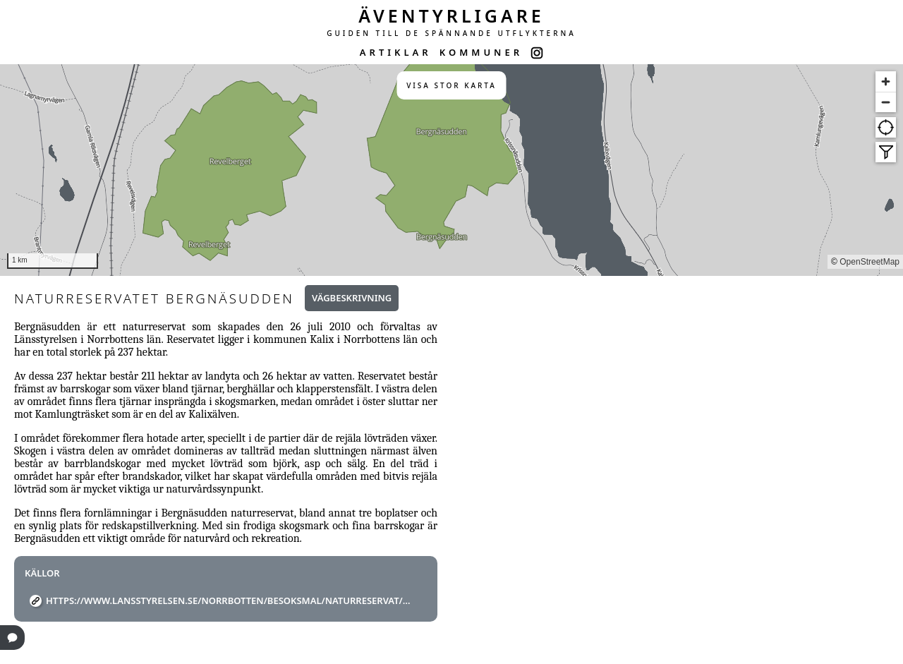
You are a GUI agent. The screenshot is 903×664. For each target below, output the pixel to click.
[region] (451, 170)
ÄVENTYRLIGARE (451, 16)
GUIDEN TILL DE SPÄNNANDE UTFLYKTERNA (451, 33)
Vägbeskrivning (352, 297)
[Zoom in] (885, 81)
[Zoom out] (885, 102)
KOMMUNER (481, 52)
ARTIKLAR (396, 52)
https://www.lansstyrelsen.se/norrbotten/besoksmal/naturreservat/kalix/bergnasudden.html (231, 600)
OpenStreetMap (869, 262)
